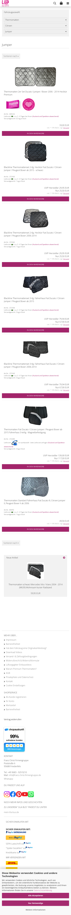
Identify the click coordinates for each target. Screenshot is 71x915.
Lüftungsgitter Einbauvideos (18, 664)
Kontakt (9, 681)
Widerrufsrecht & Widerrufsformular (22, 660)
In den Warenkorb (35, 133)
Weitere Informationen (35, 910)
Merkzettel (11, 705)
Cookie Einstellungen (15, 685)
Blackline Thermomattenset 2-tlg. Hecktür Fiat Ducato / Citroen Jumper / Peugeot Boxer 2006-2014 (32, 234)
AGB (8, 673)
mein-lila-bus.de (11, 812)
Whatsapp (8, 778)
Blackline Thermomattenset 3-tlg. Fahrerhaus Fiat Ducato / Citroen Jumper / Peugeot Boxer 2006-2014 (34, 365)
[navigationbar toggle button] (67, 3)
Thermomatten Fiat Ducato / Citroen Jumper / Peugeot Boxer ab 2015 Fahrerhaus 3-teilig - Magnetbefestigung (33, 431)
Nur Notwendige (35, 903)
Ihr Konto (10, 701)
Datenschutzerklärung (43, 890)
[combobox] (11, 56)
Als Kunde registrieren (16, 697)
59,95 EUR (35, 593)
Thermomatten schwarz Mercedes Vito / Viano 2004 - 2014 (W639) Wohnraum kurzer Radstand (36, 586)
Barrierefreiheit (13, 644)
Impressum (11, 639)
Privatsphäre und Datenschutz (19, 677)
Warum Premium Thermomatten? (21, 668)
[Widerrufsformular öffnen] (12, 719)
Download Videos (14, 652)
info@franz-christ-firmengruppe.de (25, 775)
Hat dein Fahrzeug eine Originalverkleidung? (26, 648)
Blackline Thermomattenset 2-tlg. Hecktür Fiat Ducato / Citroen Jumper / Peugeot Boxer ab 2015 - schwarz (32, 169)
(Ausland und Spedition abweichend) (45, 116)
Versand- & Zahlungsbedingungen (21, 656)
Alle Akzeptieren (35, 895)
